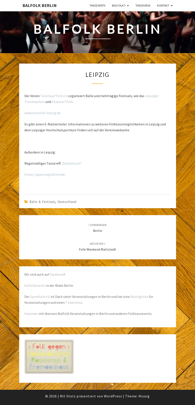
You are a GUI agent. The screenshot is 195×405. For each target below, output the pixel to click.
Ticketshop (73, 302)
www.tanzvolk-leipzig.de (42, 113)
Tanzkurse (143, 5)
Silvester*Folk (62, 102)
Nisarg (144, 396)
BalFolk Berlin (39, 5)
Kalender (31, 313)
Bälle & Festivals (42, 201)
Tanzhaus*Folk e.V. (54, 96)
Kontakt (163, 5)
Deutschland (67, 201)
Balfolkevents (35, 285)
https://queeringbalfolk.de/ (45, 174)
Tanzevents (97, 5)
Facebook (57, 274)
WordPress (113, 396)
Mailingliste (139, 296)
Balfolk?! (118, 5)
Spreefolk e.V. (40, 296)
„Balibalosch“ (71, 163)
